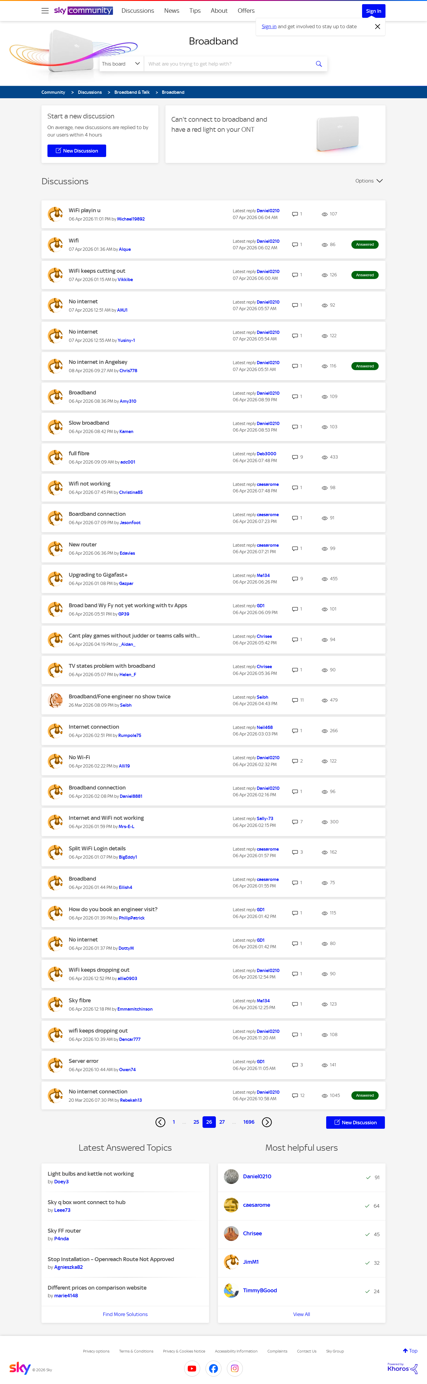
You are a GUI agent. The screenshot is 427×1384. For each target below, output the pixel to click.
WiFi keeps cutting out (97, 270)
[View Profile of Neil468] (265, 727)
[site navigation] (45, 11)
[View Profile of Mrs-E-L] (126, 826)
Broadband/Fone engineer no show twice (120, 696)
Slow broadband (89, 422)
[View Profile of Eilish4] (125, 887)
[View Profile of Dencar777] (130, 1039)
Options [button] (365, 181)
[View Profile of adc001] (127, 462)
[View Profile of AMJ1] (122, 310)
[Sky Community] (83, 10)
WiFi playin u (85, 210)
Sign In (373, 11)
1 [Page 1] (174, 1122)
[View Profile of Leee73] (62, 1210)
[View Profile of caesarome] (268, 484)
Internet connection (94, 726)
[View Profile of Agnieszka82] (68, 1267)
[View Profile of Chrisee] (264, 636)
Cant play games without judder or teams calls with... (134, 635)
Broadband (213, 41)
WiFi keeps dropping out (99, 969)
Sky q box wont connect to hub (86, 1202)
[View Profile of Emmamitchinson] (135, 1009)
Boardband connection (97, 514)
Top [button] (413, 1351)
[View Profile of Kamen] (126, 431)
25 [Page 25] (196, 1122)
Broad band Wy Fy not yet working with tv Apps (128, 605)
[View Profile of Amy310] (128, 401)
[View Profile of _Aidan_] (127, 644)
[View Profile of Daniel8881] (131, 796)
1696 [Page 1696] (248, 1122)
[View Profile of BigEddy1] (128, 857)
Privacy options (96, 1351)
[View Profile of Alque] (125, 249)
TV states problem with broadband (112, 665)
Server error (83, 1061)
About (219, 10)
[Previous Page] (160, 1122)
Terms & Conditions (136, 1351)
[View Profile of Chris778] (128, 370)
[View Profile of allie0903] (127, 978)
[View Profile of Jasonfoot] (130, 522)
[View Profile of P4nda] (61, 1239)
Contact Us (306, 1351)
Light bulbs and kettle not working (91, 1173)
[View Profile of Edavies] (127, 553)
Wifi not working (89, 483)
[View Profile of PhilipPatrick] (132, 918)
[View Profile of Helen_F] (128, 674)
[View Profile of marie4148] (66, 1296)
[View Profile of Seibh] (126, 705)
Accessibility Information (236, 1351)
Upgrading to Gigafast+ (98, 574)
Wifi (74, 240)
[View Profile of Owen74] (127, 1069)
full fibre (79, 453)
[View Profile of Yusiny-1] (126, 340)
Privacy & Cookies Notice (184, 1351)
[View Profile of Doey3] (61, 1182)
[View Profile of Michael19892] (131, 219)
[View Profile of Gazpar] (126, 583)
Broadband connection (97, 787)
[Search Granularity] (122, 63)
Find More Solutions (125, 1314)
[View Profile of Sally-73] (265, 818)
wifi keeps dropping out (98, 1030)
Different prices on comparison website (97, 1287)
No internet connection (98, 1091)
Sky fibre (80, 1000)
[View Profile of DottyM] (126, 948)
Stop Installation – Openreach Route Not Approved (111, 1259)
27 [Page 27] (222, 1122)
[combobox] (226, 63)
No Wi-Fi (79, 757)
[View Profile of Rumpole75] (129, 735)
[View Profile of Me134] (263, 575)
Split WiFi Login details (97, 848)
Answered (365, 244)
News (171, 10)
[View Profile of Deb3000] (266, 453)
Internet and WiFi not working (106, 817)
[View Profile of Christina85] (131, 492)
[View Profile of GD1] (261, 605)
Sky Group (335, 1351)
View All (301, 1314)
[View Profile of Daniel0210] (268, 210)
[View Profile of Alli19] (124, 766)
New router (83, 544)
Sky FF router (64, 1230)
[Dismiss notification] (378, 26)
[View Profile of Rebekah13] (131, 1100)
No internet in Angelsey (98, 362)
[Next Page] (267, 1122)
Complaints (277, 1351)
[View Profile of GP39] (123, 614)
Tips (195, 10)
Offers (246, 10)
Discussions (138, 10)
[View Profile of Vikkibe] (125, 279)
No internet (83, 301)
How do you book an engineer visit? (113, 909)
